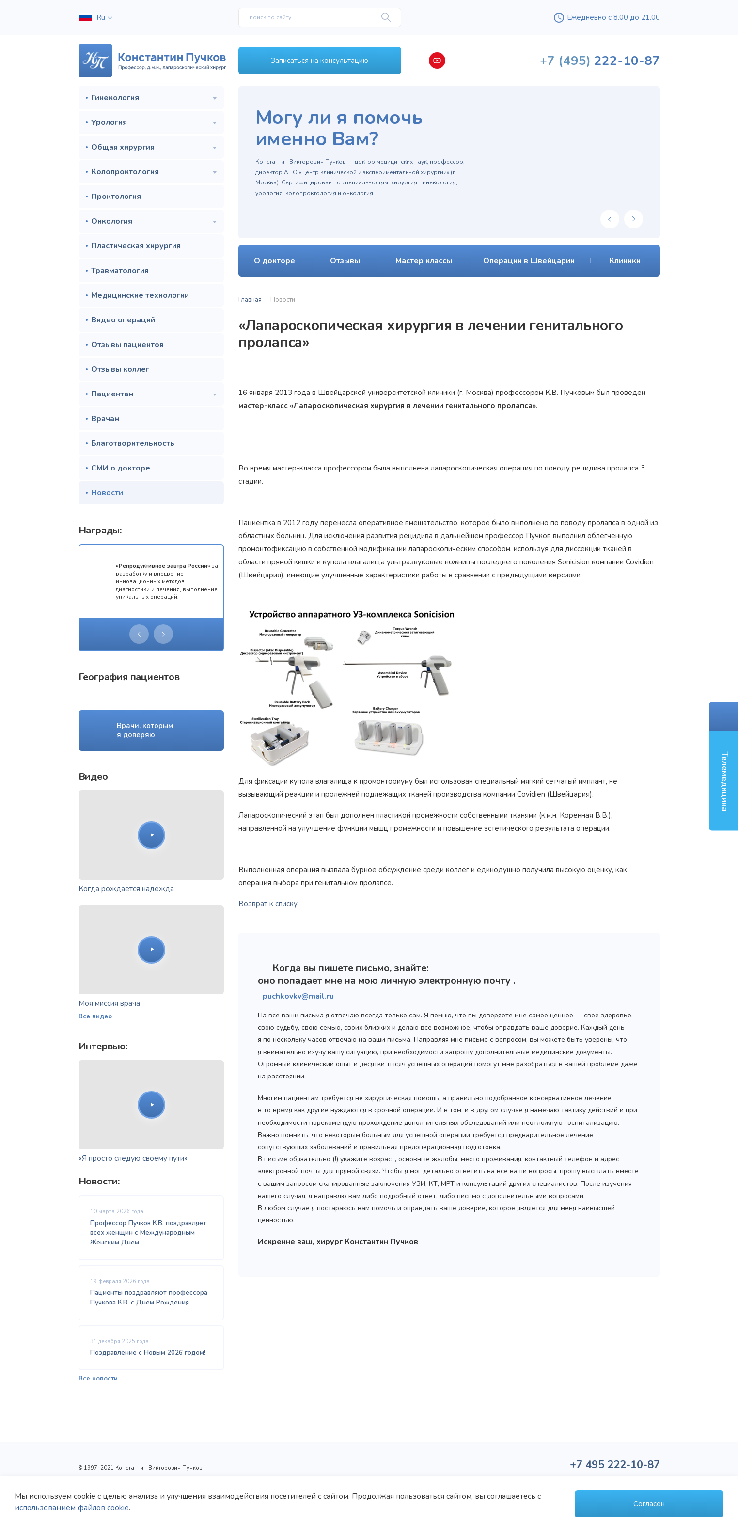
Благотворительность (132, 443)
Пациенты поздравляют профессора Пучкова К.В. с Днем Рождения (148, 1297)
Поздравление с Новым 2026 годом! (147, 1352)
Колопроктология (125, 172)
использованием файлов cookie (72, 1507)
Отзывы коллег (120, 369)
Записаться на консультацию (319, 60)
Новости (107, 492)
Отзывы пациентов (127, 344)
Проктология (116, 196)
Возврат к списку (268, 904)
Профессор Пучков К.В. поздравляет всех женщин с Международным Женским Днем (148, 1232)
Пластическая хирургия (136, 246)
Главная (250, 299)
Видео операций (123, 320)
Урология (109, 122)
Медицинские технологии (140, 295)
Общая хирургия (123, 147)
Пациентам (112, 394)
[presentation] (139, 634)
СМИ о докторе (120, 468)
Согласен (649, 1504)
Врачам (105, 418)
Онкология (111, 221)
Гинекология (115, 97)
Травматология (120, 270)
